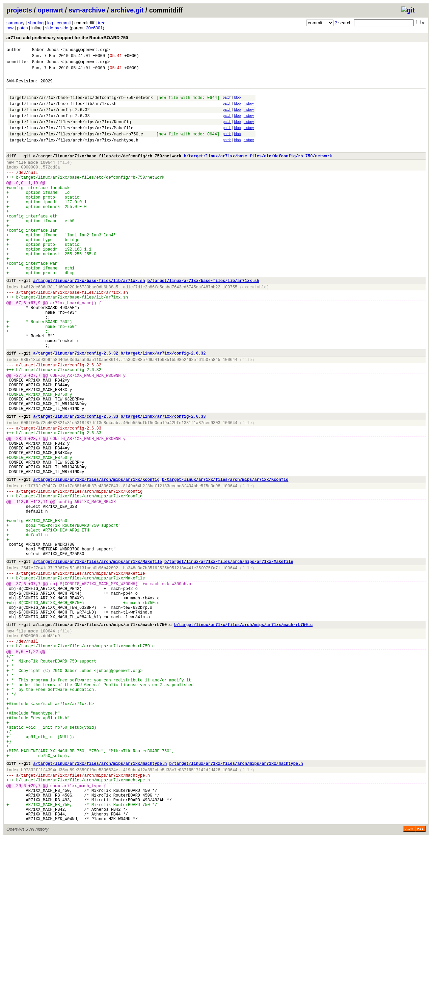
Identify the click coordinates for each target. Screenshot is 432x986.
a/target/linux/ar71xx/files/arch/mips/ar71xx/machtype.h (100, 900)
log (50, 22)
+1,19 (32, 204)
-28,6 (20, 510)
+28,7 (34, 510)
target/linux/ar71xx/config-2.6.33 (49, 126)
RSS (420, 976)
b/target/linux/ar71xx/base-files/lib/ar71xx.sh (203, 322)
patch (22, 27)
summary (15, 22)
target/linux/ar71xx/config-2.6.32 (49, 119)
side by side (57, 27)
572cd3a (51, 185)
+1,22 (32, 765)
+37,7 (34, 684)
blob (237, 103)
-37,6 (20, 684)
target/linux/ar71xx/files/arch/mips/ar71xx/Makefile (71, 140)
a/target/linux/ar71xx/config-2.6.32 (75, 409)
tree (101, 22)
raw (10, 27)
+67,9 (34, 348)
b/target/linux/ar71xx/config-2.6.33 (163, 484)
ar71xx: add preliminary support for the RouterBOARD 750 (67, 37)
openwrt (50, 10)
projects (19, 10)
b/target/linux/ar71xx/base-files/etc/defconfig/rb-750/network (258, 172)
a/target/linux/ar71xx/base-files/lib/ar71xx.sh (89, 322)
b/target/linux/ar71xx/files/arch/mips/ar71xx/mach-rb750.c (243, 733)
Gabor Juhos (45, 50)
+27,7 (34, 435)
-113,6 (21, 586)
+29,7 (34, 926)
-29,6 (20, 926)
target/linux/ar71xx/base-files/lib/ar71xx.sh (62, 111)
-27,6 (20, 435)
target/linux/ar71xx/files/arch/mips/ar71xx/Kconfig (70, 133)
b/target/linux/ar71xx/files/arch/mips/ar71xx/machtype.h (236, 900)
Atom (409, 976)
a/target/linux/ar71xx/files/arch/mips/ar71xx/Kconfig (96, 559)
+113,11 (39, 586)
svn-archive (87, 10)
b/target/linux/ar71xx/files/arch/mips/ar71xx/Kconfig (225, 559)
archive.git (127, 10)
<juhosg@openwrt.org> (85, 50)
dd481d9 (51, 746)
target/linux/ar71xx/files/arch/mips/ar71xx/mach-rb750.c (76, 147)
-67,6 (20, 348)
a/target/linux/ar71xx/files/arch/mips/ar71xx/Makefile (97, 657)
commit (64, 22)
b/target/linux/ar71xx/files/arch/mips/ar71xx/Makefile (228, 657)
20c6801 (94, 27)
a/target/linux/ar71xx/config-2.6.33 (75, 484)
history (249, 110)
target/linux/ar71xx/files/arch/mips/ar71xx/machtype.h (73, 154)
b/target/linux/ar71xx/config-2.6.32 (163, 409)
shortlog (36, 22)
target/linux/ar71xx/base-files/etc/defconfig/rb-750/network (81, 104)
